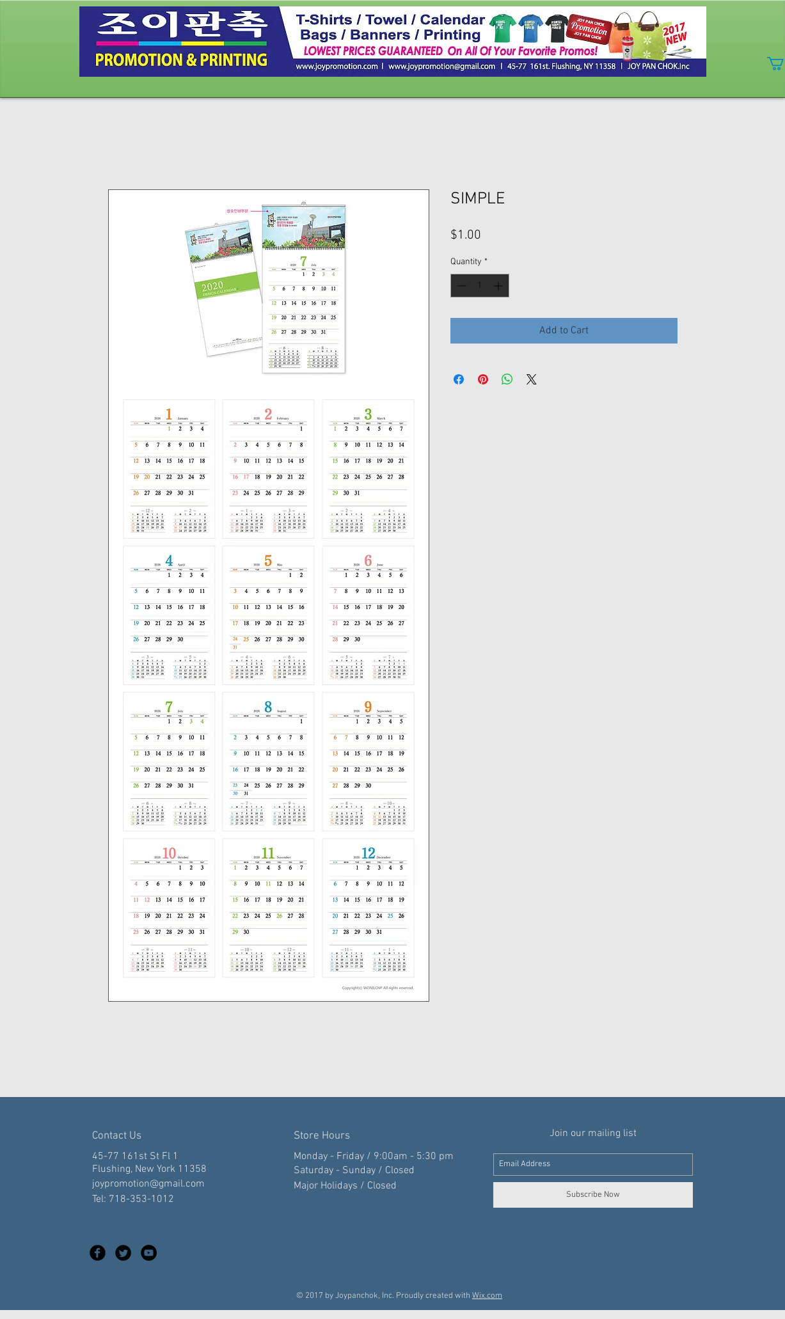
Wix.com (487, 1296)
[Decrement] (460, 285)
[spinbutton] (479, 285)
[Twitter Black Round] (123, 1253)
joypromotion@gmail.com (148, 1184)
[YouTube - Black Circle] (149, 1253)
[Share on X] (531, 379)
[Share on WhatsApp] (507, 379)
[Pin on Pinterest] (483, 379)
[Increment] (499, 285)
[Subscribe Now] (593, 1195)
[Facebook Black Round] (98, 1253)
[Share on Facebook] (458, 379)
